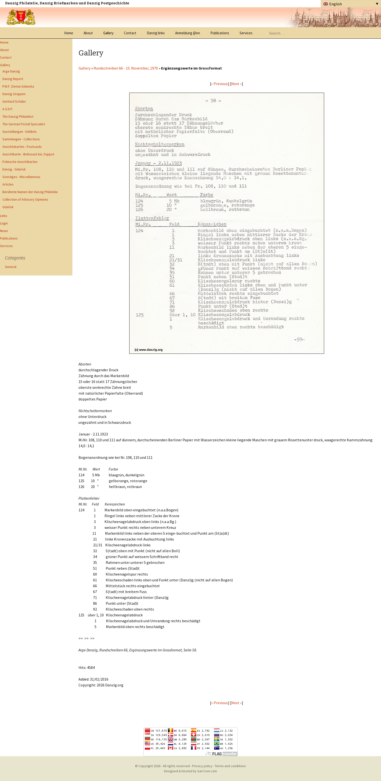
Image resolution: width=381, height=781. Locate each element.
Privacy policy (202, 766)
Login (4, 223)
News (4, 231)
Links (3, 215)
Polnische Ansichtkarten (19, 162)
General (10, 267)
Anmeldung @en (187, 33)
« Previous (219, 83)
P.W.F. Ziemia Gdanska (18, 86)
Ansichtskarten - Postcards (22, 146)
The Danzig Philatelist (17, 116)
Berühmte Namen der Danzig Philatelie (30, 192)
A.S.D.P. (7, 109)
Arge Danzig (11, 71)
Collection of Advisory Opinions (25, 199)
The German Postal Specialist (23, 124)
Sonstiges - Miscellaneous (21, 177)
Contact (130, 33)
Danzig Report (12, 79)
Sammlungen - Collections (21, 139)
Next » (236, 83)
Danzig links (156, 33)
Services (246, 33)
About (88, 33)
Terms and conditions (230, 766)
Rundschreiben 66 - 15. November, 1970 (126, 68)
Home (68, 33)
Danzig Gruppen (14, 94)
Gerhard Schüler (14, 101)
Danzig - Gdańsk (14, 169)
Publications (219, 33)
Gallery (108, 33)
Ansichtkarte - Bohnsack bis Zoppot (28, 154)
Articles (8, 184)
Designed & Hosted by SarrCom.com (190, 771)
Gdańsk (8, 207)
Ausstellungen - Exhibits (19, 131)
